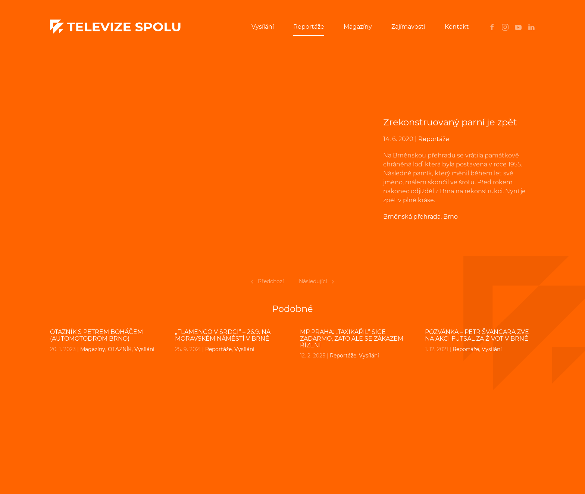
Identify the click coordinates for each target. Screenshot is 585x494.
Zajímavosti (408, 26)
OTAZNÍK (120, 349)
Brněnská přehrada (412, 216)
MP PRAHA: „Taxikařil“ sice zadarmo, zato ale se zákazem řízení (351, 338)
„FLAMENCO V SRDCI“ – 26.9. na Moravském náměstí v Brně (222, 335)
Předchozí (267, 281)
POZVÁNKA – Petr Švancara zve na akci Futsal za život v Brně (477, 335)
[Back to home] (115, 27)
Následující (316, 281)
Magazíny (358, 26)
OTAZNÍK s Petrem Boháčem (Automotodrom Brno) (96, 335)
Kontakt (457, 26)
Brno (450, 216)
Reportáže (308, 26)
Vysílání (262, 26)
